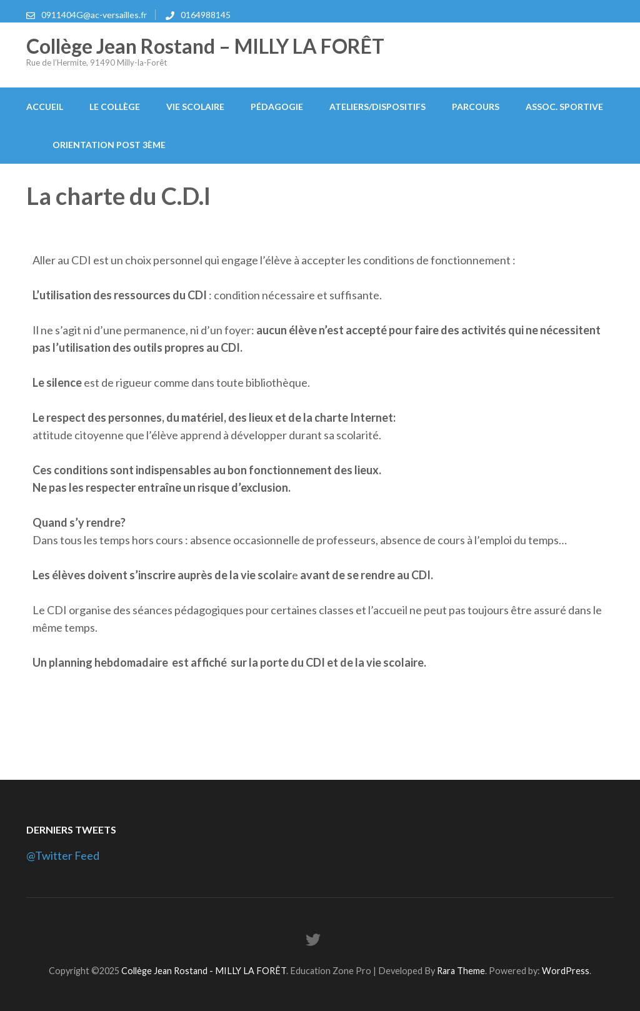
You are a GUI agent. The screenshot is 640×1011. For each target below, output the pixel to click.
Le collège (114, 106)
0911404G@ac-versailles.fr (94, 14)
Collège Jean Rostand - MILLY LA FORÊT (203, 970)
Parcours (475, 106)
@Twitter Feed (62, 855)
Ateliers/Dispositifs (377, 106)
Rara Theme (461, 970)
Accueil (44, 106)
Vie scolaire (195, 106)
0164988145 (206, 14)
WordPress (565, 970)
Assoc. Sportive (564, 106)
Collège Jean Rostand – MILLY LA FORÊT (205, 46)
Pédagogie (277, 106)
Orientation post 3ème (109, 144)
